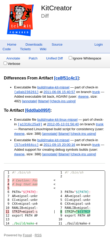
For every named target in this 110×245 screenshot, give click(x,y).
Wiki (43, 49)
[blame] (43, 101)
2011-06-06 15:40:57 (59, 92)
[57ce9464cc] (26, 144)
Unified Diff (54, 58)
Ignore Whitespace (85, 58)
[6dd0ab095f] (38, 110)
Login (98, 44)
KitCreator (56, 8)
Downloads (34, 44)
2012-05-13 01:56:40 (63, 124)
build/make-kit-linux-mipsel (57, 119)
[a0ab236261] (26, 92)
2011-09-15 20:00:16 (59, 145)
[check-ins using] (63, 101)
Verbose (12, 64)
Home (11, 44)
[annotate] (29, 101)
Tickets (25, 49)
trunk (96, 92)
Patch (33, 58)
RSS (38, 235)
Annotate (13, 58)
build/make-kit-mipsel (53, 87)
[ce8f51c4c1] (66, 78)
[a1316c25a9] (30, 124)
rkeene (83, 96)
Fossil (27, 235)
